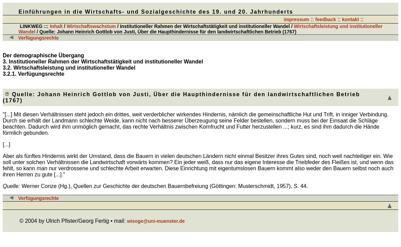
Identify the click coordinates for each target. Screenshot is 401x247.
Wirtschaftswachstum (91, 26)
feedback (325, 19)
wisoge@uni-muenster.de (156, 221)
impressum (296, 19)
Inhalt (56, 26)
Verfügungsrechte (38, 38)
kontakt (350, 19)
